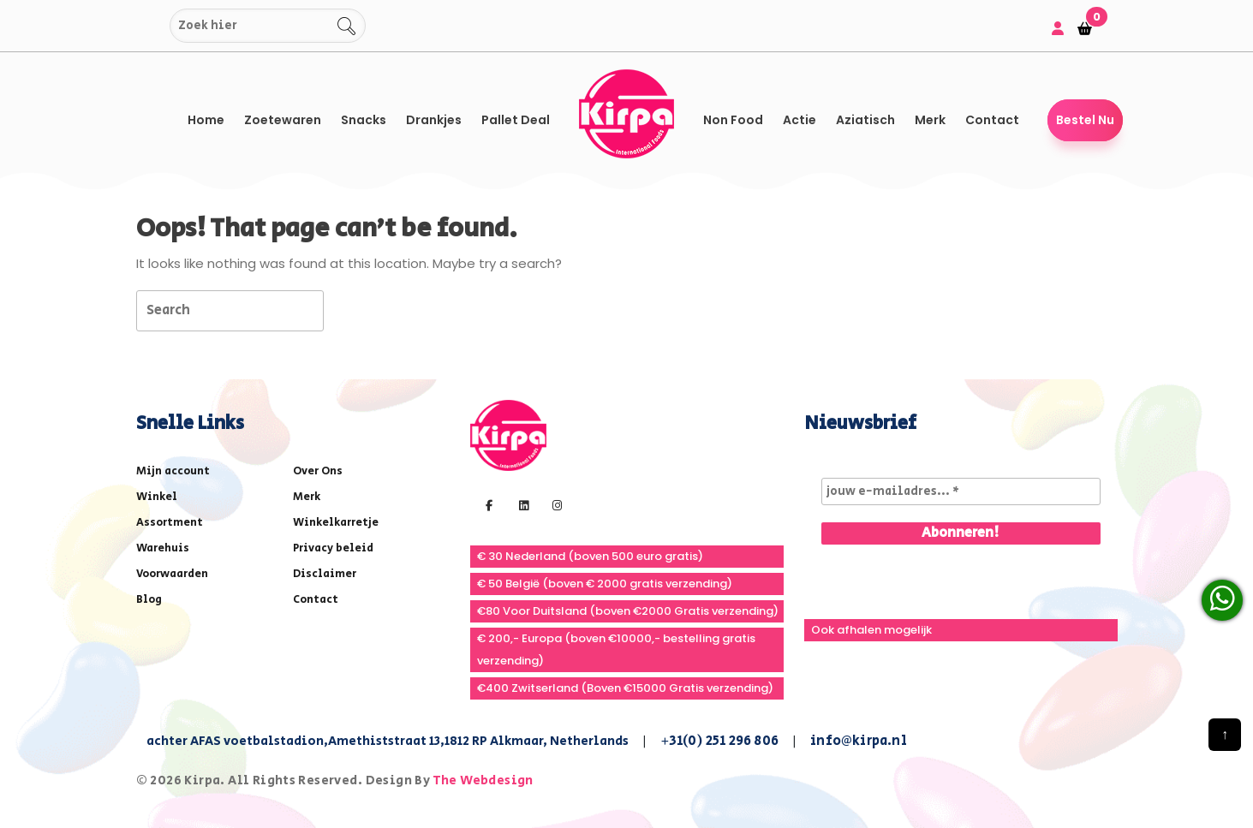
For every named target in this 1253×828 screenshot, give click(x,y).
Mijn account (173, 471)
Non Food (733, 119)
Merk (930, 119)
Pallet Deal (515, 119)
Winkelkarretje (336, 523)
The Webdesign (483, 780)
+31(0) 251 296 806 (719, 741)
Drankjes (434, 119)
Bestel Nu (1085, 119)
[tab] (354, 309)
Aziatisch (865, 119)
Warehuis (162, 548)
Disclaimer (324, 574)
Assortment (169, 523)
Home (206, 119)
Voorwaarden (172, 574)
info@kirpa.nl (858, 741)
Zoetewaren (282, 119)
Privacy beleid (333, 548)
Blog (149, 600)
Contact (992, 119)
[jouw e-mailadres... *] (961, 491)
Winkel (156, 497)
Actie (799, 119)
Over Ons (318, 471)
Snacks (363, 119)
